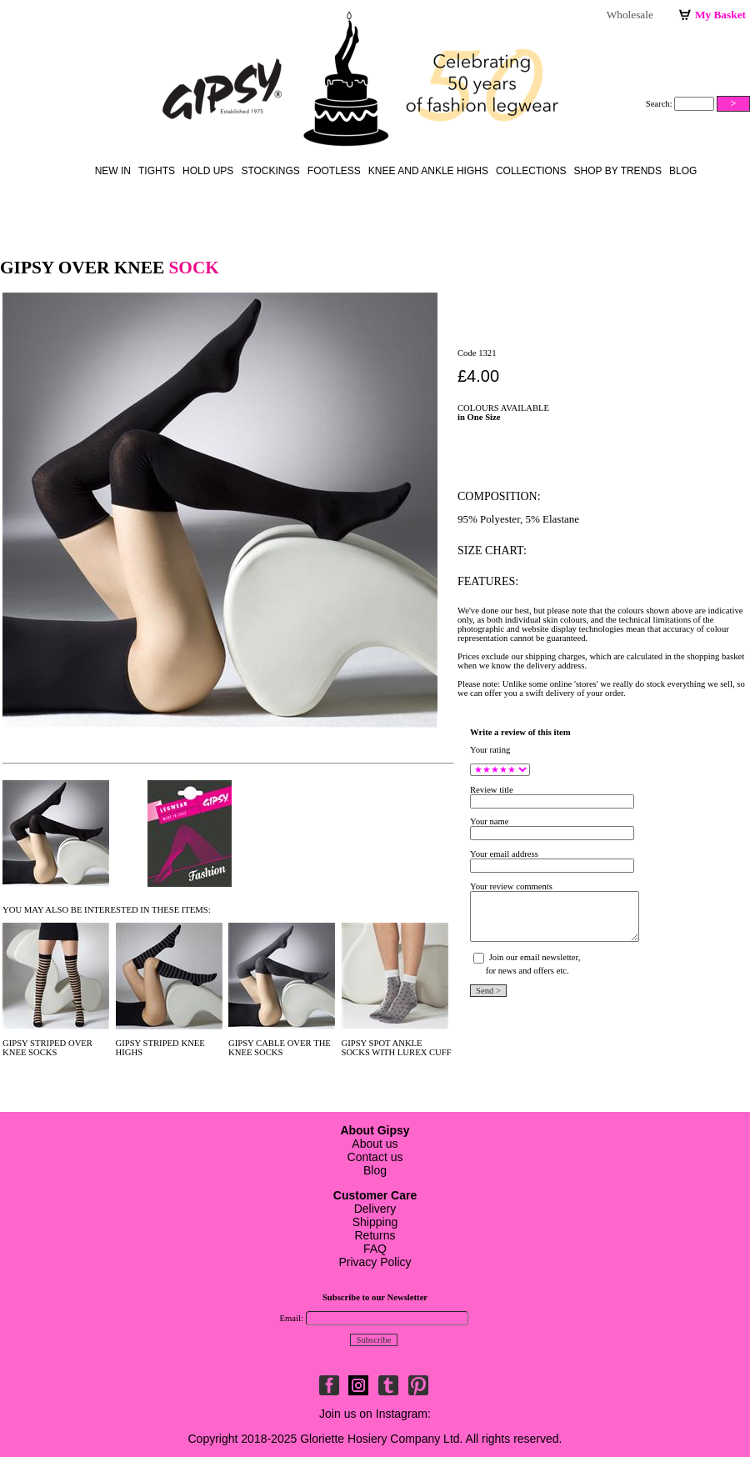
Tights (156, 171)
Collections (531, 171)
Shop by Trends (618, 171)
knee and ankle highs (428, 171)
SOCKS (42, 1052)
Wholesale (630, 14)
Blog (683, 171)
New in (113, 171)
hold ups (207, 171)
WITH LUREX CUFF (411, 1052)
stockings (270, 171)
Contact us (375, 1157)
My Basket (720, 14)
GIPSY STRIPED (147, 1043)
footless (334, 171)
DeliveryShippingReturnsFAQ (375, 1222)
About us (375, 1143)
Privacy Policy (374, 1262)
